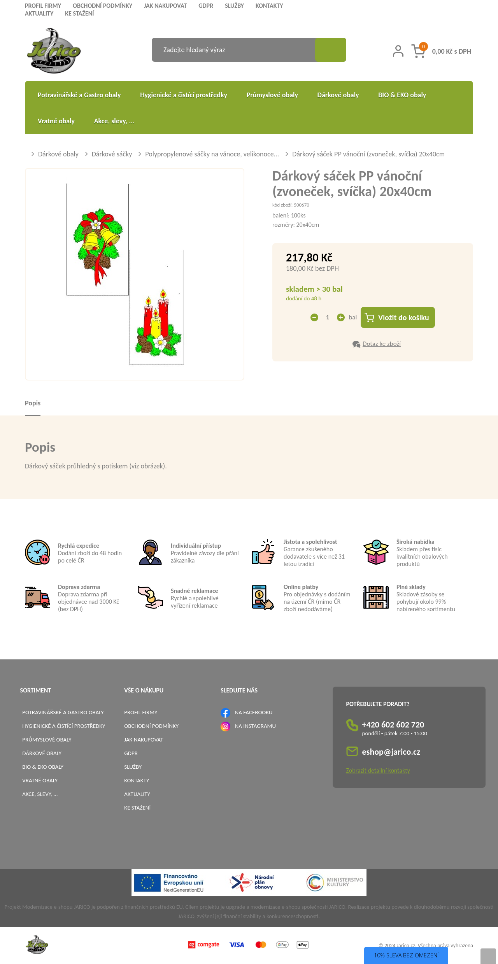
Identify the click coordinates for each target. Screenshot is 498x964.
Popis (32, 403)
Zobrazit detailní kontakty (378, 770)
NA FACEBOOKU (254, 712)
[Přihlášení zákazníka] (398, 51)
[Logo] (54, 52)
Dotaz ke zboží (382, 344)
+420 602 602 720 (393, 724)
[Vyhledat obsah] (330, 50)
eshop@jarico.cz (391, 752)
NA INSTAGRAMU (255, 725)
